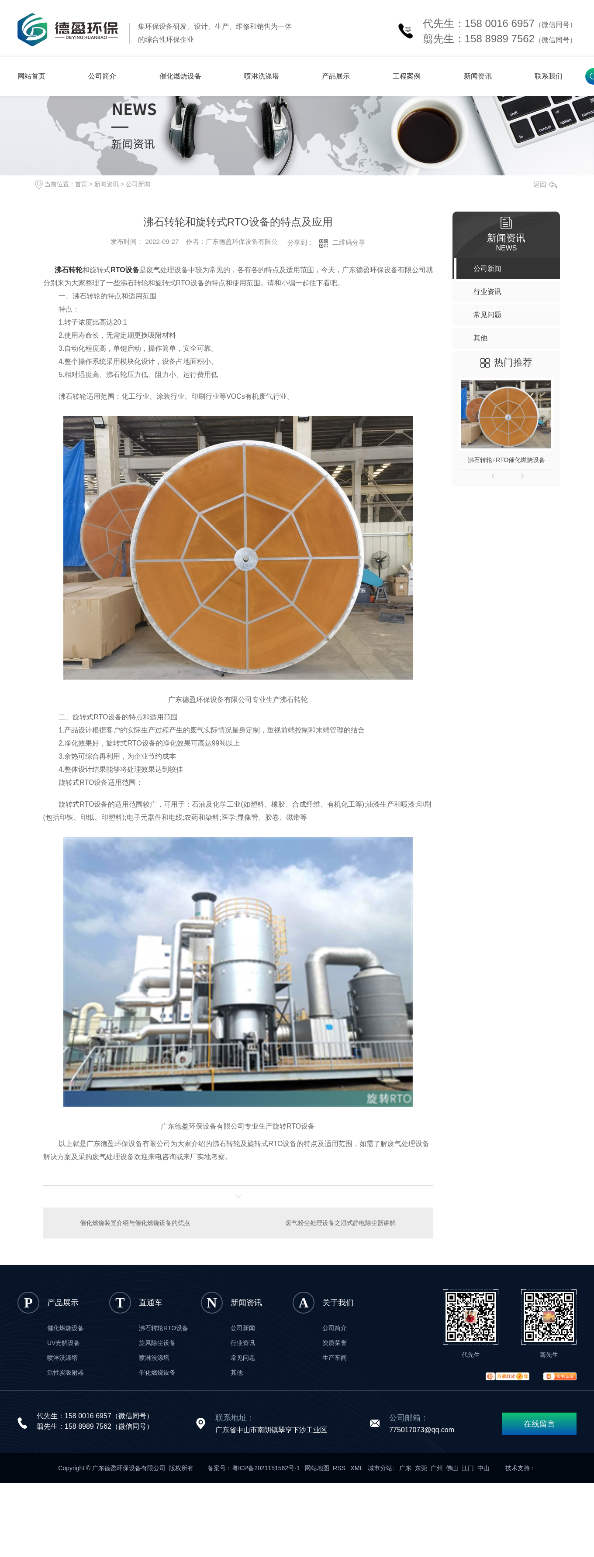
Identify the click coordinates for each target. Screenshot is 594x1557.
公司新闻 (138, 184)
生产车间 (334, 1357)
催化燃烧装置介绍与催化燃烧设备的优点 (135, 1222)
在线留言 (539, 1424)
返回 (545, 184)
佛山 (452, 1468)
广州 (437, 1468)
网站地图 (317, 1468)
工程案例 (407, 76)
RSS (340, 1468)
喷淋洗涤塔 (261, 76)
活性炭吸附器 (65, 1372)
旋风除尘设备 (157, 1342)
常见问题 (243, 1357)
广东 (405, 1468)
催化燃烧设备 (180, 76)
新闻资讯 (478, 76)
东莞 (421, 1468)
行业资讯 (243, 1342)
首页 (81, 184)
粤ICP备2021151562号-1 (266, 1468)
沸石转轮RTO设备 (163, 1327)
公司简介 (102, 76)
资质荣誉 (334, 1342)
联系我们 (549, 76)
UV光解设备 (63, 1342)
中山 (483, 1468)
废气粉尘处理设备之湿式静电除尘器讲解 (341, 1222)
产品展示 (336, 76)
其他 (237, 1372)
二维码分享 (348, 242)
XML (358, 1468)
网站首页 (31, 76)
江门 (468, 1468)
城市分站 (380, 1468)
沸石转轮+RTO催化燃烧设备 (506, 459)
